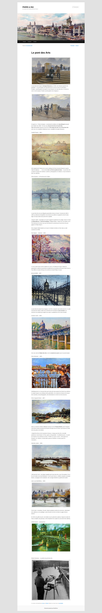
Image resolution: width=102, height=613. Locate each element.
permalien (61, 603)
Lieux (43, 603)
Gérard (47, 603)
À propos (29, 41)
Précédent (72, 45)
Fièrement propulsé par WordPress (51, 608)
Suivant (77, 45)
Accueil (24, 41)
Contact (34, 41)
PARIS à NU (28, 7)
